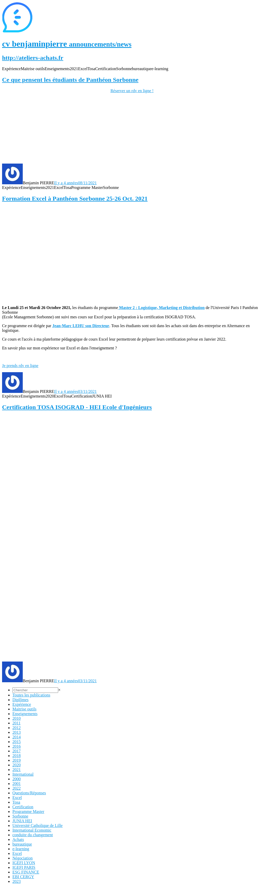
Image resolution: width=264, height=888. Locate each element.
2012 (16, 727)
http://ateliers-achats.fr (32, 57)
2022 (16, 788)
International (23, 774)
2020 (16, 765)
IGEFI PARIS (23, 867)
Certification (22, 807)
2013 (16, 732)
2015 (16, 741)
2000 (16, 779)
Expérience (21, 704)
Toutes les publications (31, 695)
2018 (16, 755)
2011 (16, 723)
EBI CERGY (23, 877)
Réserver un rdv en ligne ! (132, 91)
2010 (16, 718)
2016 (16, 746)
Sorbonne (20, 816)
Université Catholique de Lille (37, 825)
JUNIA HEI (22, 821)
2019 (16, 760)
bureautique (22, 844)
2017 (16, 751)
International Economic (31, 830)
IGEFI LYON (23, 863)
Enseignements (24, 713)
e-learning (20, 849)
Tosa (16, 802)
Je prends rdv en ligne (20, 365)
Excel (17, 797)
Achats (18, 839)
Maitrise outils (24, 709)
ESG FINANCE (25, 872)
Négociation (22, 858)
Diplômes (20, 700)
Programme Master (28, 811)
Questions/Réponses (29, 793)
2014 (16, 737)
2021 (16, 769)
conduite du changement (32, 835)
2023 (16, 881)
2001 (16, 783)
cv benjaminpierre (66, 43)
